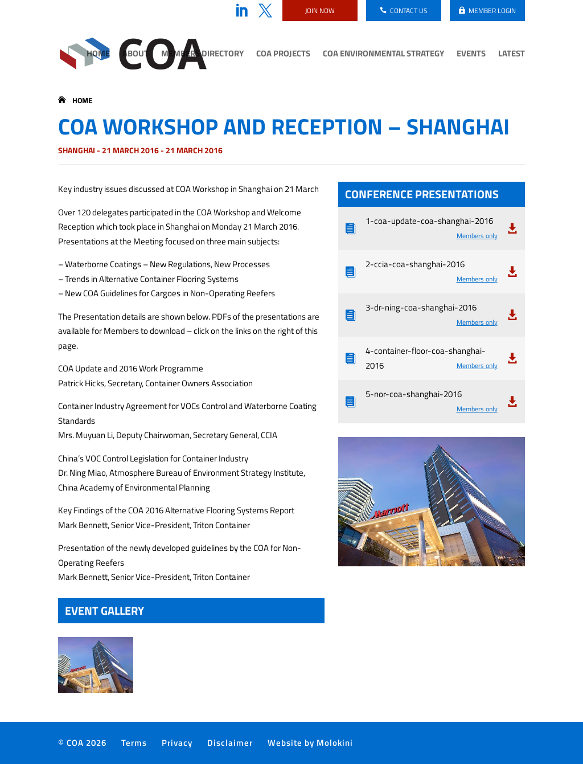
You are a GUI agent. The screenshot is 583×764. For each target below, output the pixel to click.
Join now (320, 10)
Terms (134, 742)
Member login (492, 10)
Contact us (409, 10)
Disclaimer (230, 742)
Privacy (177, 742)
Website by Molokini (310, 742)
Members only (477, 235)
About (135, 55)
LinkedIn (241, 10)
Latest (511, 55)
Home (98, 55)
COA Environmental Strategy (383, 55)
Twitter (265, 10)
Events (471, 55)
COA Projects (283, 55)
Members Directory (202, 55)
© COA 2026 (82, 742)
